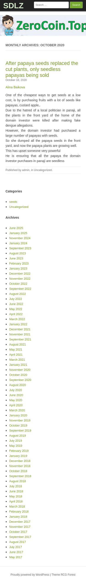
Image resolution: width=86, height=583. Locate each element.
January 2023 (18, 268)
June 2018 (16, 491)
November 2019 (20, 420)
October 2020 (18, 375)
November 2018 (20, 466)
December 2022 (20, 273)
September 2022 (20, 288)
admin (26, 170)
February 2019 (19, 450)
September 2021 (20, 339)
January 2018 (18, 516)
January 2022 (18, 324)
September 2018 (20, 476)
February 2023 (19, 263)
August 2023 (17, 253)
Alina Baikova (15, 87)
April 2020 (16, 405)
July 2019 (15, 440)
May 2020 (15, 400)
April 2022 (16, 314)
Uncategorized (43, 170)
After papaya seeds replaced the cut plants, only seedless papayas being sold (42, 69)
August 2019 (17, 435)
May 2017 (15, 557)
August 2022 (17, 294)
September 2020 (20, 380)
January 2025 (18, 233)
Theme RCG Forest (63, 574)
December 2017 (20, 521)
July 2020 (15, 390)
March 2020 (17, 410)
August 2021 (17, 344)
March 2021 (17, 359)
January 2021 (18, 364)
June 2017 (16, 552)
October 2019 (18, 425)
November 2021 (20, 334)
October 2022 (18, 283)
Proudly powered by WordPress (30, 574)
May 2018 (15, 496)
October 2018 (18, 471)
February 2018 (19, 511)
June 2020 (16, 395)
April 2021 (16, 354)
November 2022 (20, 278)
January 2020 (18, 415)
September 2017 (20, 537)
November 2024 (20, 238)
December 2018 (20, 461)
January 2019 (18, 456)
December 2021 (20, 329)
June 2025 (16, 228)
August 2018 (17, 481)
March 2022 (17, 319)
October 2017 (18, 532)
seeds (13, 201)
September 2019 (20, 430)
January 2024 (18, 243)
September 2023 (20, 248)
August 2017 (17, 542)
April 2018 (16, 501)
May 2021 (15, 349)
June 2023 (16, 258)
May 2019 (15, 445)
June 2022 (16, 304)
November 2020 (20, 369)
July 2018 (15, 486)
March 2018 (17, 506)
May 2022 (15, 309)
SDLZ (13, 5)
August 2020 (17, 385)
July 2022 (15, 299)
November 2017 (20, 526)
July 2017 (15, 547)
